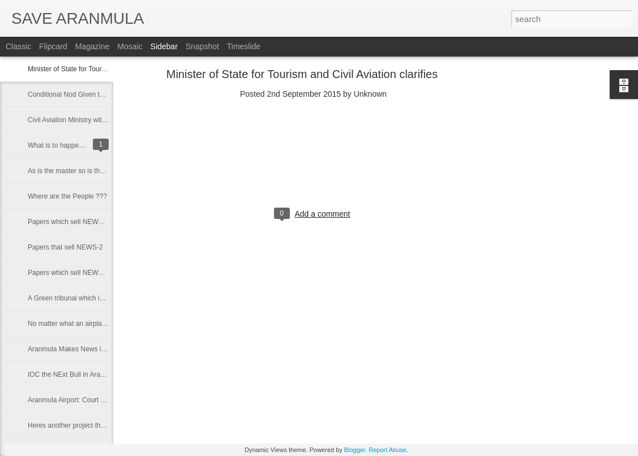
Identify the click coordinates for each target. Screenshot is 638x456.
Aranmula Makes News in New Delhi (83, 349)
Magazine (92, 46)
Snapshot (202, 46)
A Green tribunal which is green (75, 298)
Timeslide (243, 46)
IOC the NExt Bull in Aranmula (73, 374)
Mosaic (129, 46)
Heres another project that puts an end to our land (103, 425)
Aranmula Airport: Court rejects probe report (94, 400)
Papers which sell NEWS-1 (68, 273)
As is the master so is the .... (70, 171)
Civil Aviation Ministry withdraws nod (82, 120)
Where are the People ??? (67, 196)
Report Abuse (387, 449)
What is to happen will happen (73, 145)
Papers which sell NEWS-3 (68, 222)
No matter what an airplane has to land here (94, 324)
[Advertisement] (564, 251)
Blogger (354, 449)
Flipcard (53, 46)
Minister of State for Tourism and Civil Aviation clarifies (302, 74)
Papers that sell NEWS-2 (65, 247)
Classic (18, 46)
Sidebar (164, 46)
